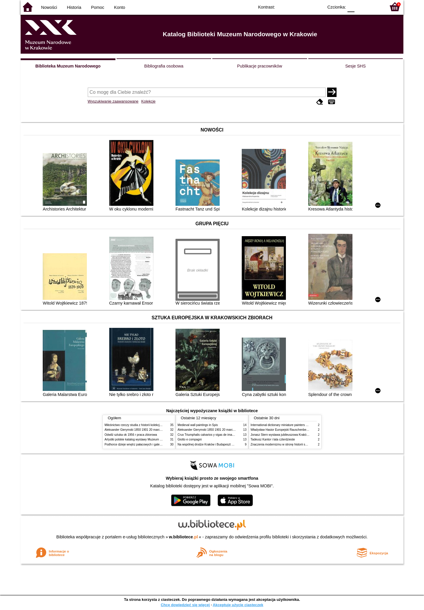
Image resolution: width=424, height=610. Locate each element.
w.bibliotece (183, 537)
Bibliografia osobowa (163, 66)
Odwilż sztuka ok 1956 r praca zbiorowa (131, 434)
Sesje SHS (355, 66)
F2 (374, 6)
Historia (74, 7)
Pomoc (97, 7)
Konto (119, 7)
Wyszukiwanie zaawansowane (113, 101)
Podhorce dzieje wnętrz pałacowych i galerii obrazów (139, 444)
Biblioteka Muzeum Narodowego (67, 66)
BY (317, 6)
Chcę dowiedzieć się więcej (185, 605)
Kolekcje (148, 101)
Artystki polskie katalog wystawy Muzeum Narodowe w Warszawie (148, 439)
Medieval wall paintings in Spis (198, 425)
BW (293, 6)
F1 (361, 6)
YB (305, 6)
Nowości (49, 7)
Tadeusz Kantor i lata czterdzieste (273, 439)
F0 (351, 6)
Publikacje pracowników (259, 66)
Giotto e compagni (190, 439)
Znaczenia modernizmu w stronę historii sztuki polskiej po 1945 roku (295, 444)
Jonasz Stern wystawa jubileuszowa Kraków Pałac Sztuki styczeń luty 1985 (300, 434)
